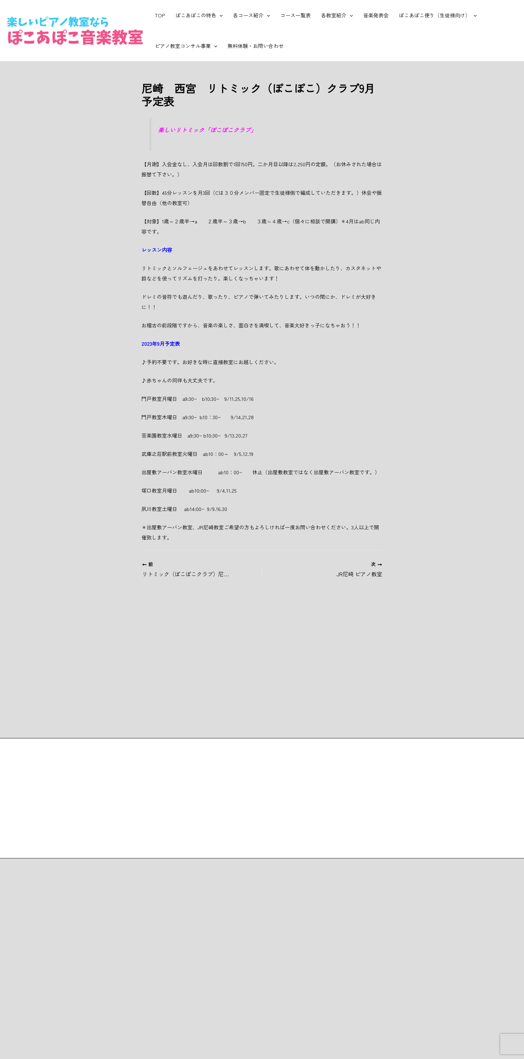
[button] (219, 15)
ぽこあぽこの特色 (199, 15)
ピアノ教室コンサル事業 (186, 46)
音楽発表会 (376, 15)
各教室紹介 (337, 15)
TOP (160, 15)
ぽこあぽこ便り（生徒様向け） (438, 15)
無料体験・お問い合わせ (255, 45)
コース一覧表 (295, 15)
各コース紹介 (251, 15)
